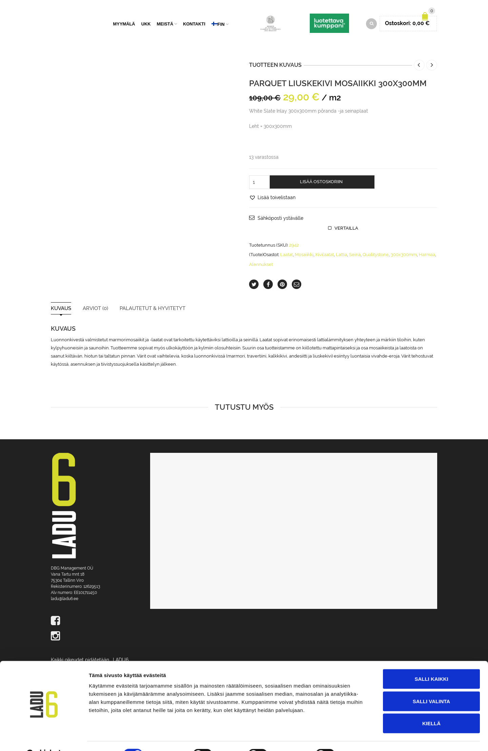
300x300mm (404, 255)
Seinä (355, 255)
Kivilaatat (325, 255)
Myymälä (124, 24)
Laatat (286, 255)
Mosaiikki (304, 255)
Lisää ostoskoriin (321, 182)
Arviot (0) (95, 309)
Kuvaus (61, 309)
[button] (272, 198)
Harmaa (427, 255)
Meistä (165, 24)
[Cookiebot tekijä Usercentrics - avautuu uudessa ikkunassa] (44, 738)
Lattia (341, 255)
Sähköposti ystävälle (280, 219)
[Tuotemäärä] (259, 183)
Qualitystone (376, 255)
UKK (146, 24)
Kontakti (194, 24)
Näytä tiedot (362, 737)
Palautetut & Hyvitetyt (152, 309)
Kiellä (431, 706)
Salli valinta (431, 684)
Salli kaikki (431, 662)
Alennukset (261, 265)
